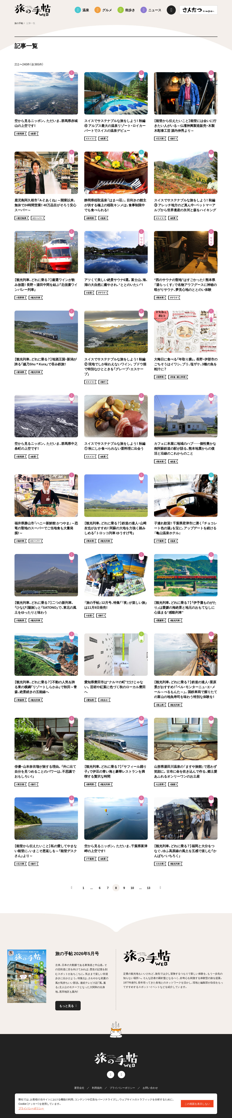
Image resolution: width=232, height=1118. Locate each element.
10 (132, 888)
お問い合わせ (150, 1087)
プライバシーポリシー (122, 1087)
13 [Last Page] (148, 888)
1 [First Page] (83, 888)
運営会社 (79, 1087)
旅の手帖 (18, 23)
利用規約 (97, 1087)
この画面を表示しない (197, 1103)
